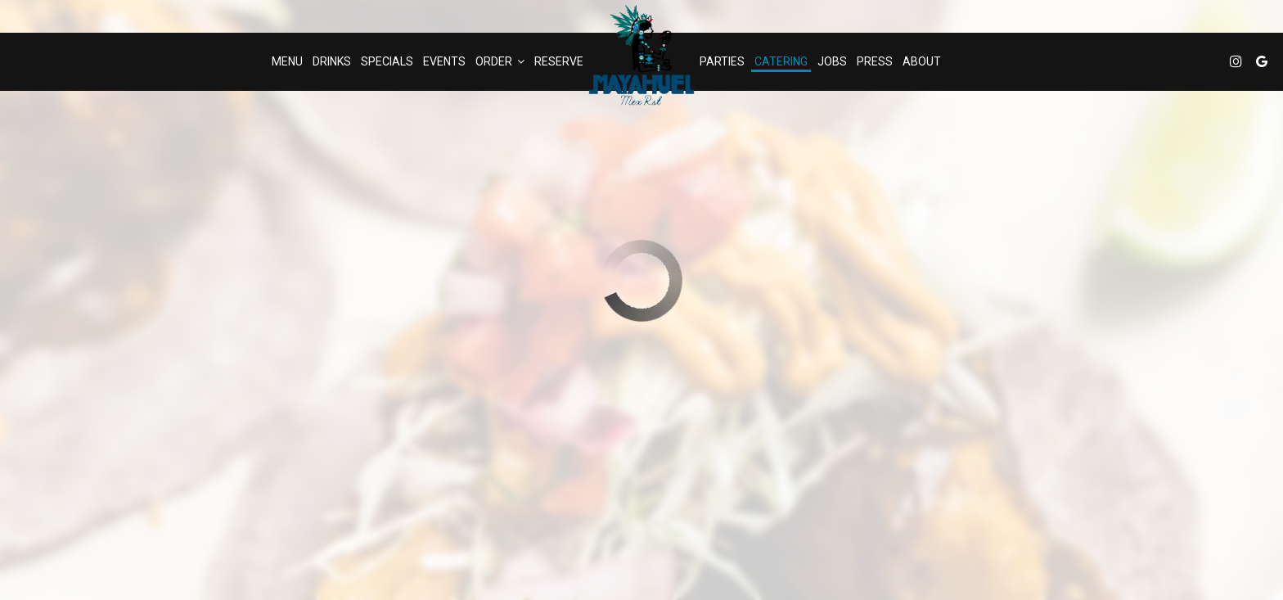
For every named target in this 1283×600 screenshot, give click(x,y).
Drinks (332, 61)
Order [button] (499, 61)
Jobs (832, 61)
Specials (387, 61)
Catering (781, 61)
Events (444, 61)
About (922, 61)
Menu (287, 61)
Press (875, 61)
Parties (722, 61)
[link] (641, 55)
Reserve (558, 61)
